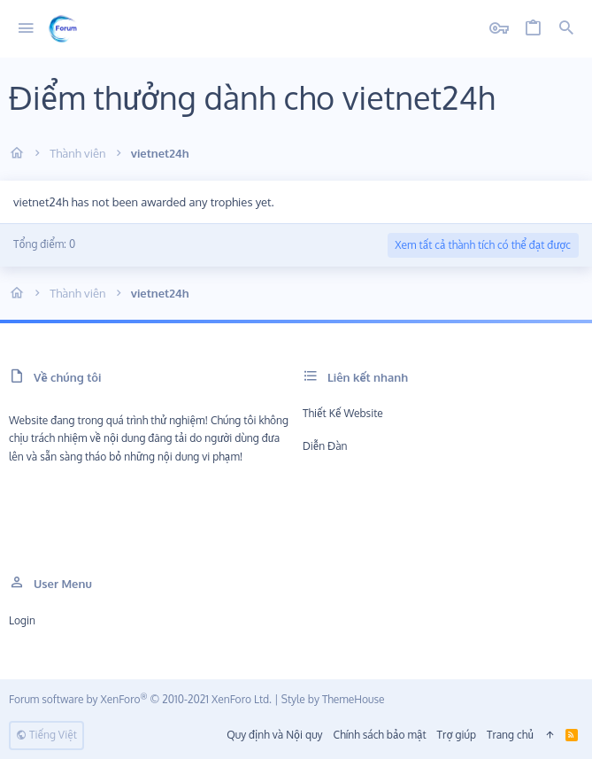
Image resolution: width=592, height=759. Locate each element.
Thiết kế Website (343, 413)
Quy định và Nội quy (274, 734)
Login (22, 620)
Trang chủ (510, 734)
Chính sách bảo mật (380, 734)
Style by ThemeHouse (333, 699)
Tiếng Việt (46, 734)
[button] (26, 28)
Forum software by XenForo (140, 699)
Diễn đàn (325, 446)
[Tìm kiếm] (566, 29)
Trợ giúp (456, 734)
